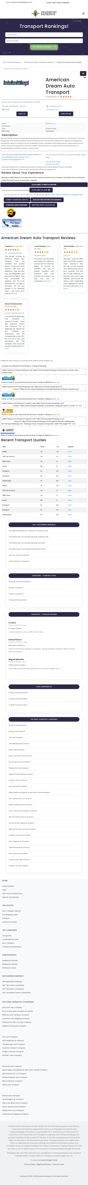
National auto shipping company (21, 774)
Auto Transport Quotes (11, 911)
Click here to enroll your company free (67, 194)
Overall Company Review (18, 693)
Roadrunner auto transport (19, 768)
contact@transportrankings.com (16, 157)
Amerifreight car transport (12, 1099)
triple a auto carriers (17, 665)
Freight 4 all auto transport (18, 866)
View (70, 452)
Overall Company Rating (18, 699)
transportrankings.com (45, 1176)
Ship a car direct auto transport (20, 756)
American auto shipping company (21, 823)
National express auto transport (20, 805)
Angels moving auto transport (20, 835)
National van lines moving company (22, 829)
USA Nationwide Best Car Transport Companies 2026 (28, 531)
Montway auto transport (18, 725)
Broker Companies (16, 588)
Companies (7, 936)
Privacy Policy (30, 1164)
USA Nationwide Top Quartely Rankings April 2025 (27, 549)
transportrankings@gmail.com (13, 159)
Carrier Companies (16, 594)
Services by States (9, 922)
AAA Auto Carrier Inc (17, 645)
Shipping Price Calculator (43, 205)
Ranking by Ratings (9, 964)
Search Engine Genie (49, 1160)
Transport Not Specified (17, 600)
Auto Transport (8, 943)
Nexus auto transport (16, 750)
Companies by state (10, 939)
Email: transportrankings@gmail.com (19, 2)
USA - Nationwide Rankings (44, 525)
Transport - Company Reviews (44, 614)
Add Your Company (61, 3)
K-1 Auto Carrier (15, 628)
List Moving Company (44, 47)
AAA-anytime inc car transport (20, 798)
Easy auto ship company (18, 786)
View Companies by (44, 687)
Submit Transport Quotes (17, 200)
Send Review (66, 114)
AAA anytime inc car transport (14, 1073)
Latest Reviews (8, 886)
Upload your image (53, 162)
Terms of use (58, 1164)
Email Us (22, 114)
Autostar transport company (19, 847)
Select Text (56, 382)
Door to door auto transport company (23, 811)
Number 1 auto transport (12, 1055)
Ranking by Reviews (10, 960)
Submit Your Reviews (10, 897)
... (43, 632)
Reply (24, 625)
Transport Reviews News (11, 947)
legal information (44, 1164)
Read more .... (14, 293)
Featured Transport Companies (44, 719)
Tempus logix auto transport (19, 860)
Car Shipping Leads (9, 914)
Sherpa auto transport (17, 731)
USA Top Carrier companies (19, 555)
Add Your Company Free (12, 893)
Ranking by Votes (9, 968)
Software (6, 918)
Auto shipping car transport (19, 841)
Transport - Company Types (44, 576)
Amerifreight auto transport (19, 743)
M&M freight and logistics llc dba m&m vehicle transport (29, 792)
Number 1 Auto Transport (18, 780)
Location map (56, 106)
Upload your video (52, 164)
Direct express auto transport (19, 762)
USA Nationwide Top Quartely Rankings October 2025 (28, 537)
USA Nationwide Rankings (12, 981)
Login (48, 3)
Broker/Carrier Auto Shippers (19, 582)
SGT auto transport (16, 737)
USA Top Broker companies (19, 561)
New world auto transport (18, 853)
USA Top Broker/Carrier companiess (16, 992)
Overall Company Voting (18, 705)
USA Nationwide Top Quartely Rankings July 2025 (27, 543)
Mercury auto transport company (21, 817)
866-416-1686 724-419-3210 (16, 106)
